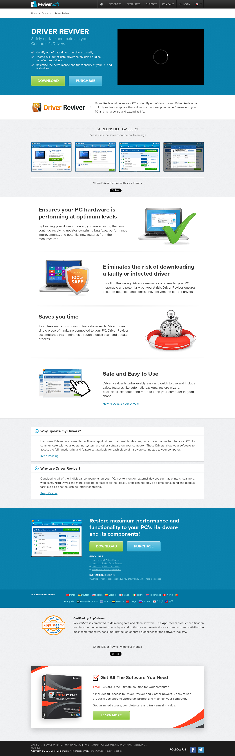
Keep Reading (49, 455)
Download (48, 81)
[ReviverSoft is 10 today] (93, 4)
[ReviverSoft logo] (45, 4)
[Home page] (101, 4)
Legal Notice (91, 745)
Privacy (108, 750)
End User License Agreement (106, 569)
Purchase (85, 81)
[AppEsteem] (53, 625)
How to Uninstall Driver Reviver (107, 563)
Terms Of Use (96, 750)
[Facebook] (193, 752)
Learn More (111, 715)
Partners (49, 745)
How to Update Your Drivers (121, 403)
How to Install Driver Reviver (106, 560)
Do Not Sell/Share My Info (116, 745)
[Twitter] (201, 752)
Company (36, 745)
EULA (60, 745)
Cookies (118, 750)
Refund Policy (73, 745)
